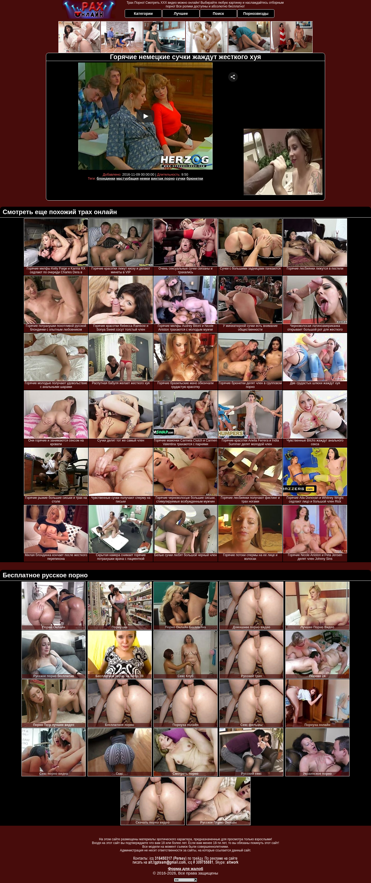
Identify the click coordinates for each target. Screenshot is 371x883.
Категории (143, 13)
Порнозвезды (256, 13)
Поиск (218, 13)
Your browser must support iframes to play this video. (145, 116)
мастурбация (127, 178)
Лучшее (181, 13)
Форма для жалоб (185, 868)
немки (145, 178)
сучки (181, 178)
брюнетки (194, 178)
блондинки (106, 178)
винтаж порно (163, 178)
